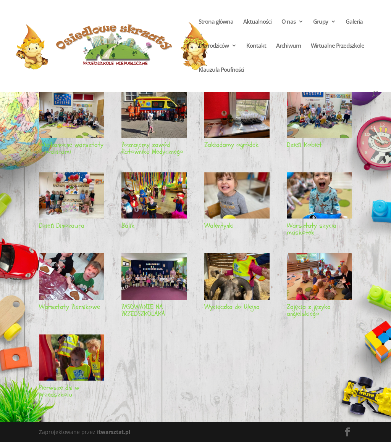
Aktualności (257, 22)
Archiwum (288, 46)
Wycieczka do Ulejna (232, 307)
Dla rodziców (214, 46)
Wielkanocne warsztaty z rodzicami (71, 148)
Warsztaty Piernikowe (69, 307)
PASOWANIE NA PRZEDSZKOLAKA (143, 310)
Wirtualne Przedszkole (337, 46)
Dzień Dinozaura (61, 225)
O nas (288, 22)
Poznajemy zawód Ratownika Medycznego (152, 148)
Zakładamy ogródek (231, 144)
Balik (127, 225)
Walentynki (219, 225)
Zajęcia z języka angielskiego (309, 310)
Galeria (354, 22)
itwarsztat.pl (113, 432)
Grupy (320, 22)
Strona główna (216, 22)
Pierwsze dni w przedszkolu (59, 391)
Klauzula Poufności (221, 70)
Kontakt (256, 46)
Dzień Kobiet (304, 144)
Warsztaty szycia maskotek (311, 229)
